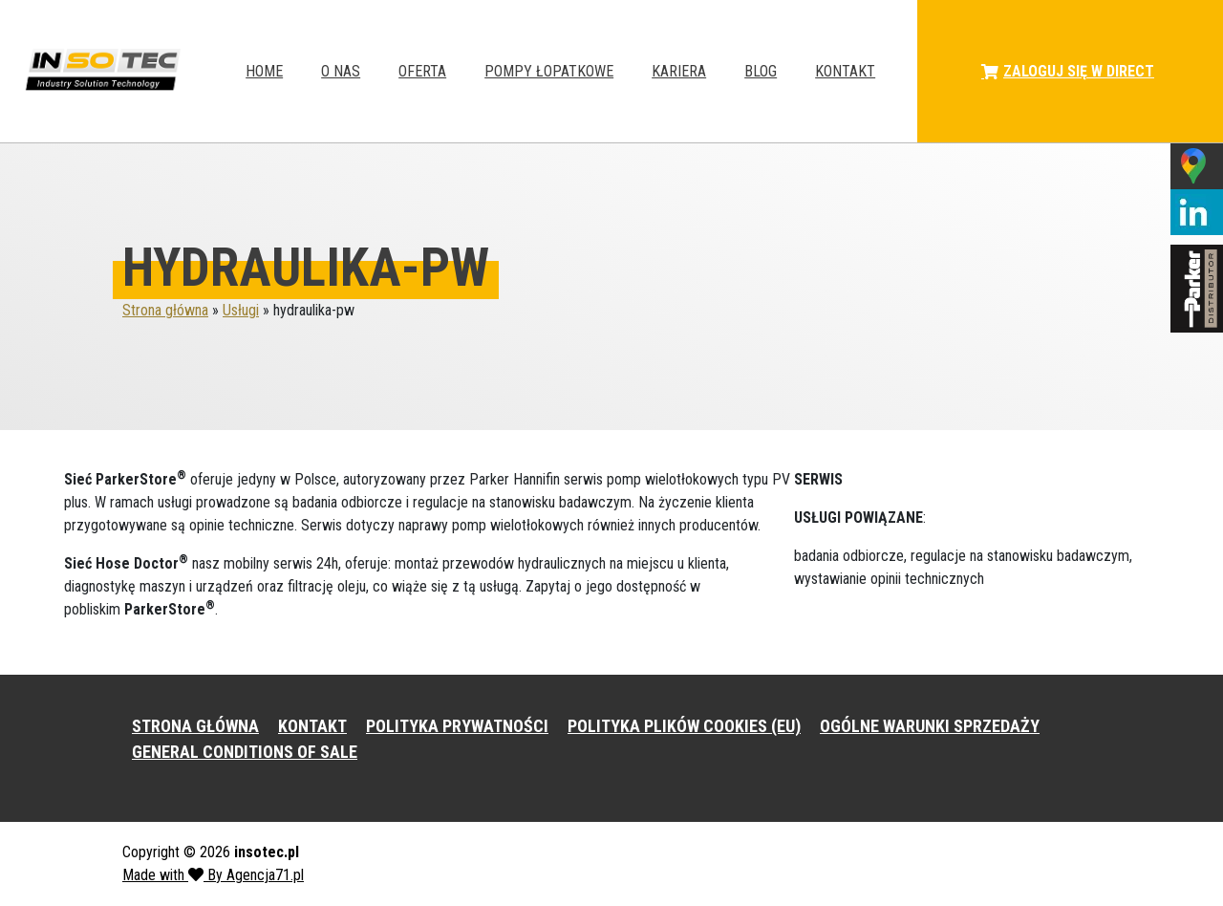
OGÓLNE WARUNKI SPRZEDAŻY (930, 726)
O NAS (340, 71)
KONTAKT (312, 726)
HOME (264, 71)
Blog (760, 71)
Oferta (422, 71)
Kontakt (845, 71)
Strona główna (165, 310)
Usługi (241, 310)
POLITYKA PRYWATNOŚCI (457, 726)
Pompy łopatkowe (548, 71)
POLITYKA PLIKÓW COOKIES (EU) (684, 726)
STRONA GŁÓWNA (195, 726)
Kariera (679, 71)
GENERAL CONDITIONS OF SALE (244, 752)
